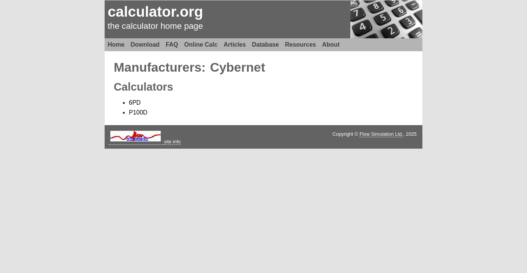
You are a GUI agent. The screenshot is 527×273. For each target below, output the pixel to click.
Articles (235, 44)
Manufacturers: (160, 67)
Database (265, 44)
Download (144, 44)
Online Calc (201, 44)
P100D (138, 112)
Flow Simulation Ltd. (381, 134)
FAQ (172, 44)
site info (172, 141)
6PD (135, 102)
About (331, 44)
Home (116, 44)
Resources (300, 44)
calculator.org (155, 11)
